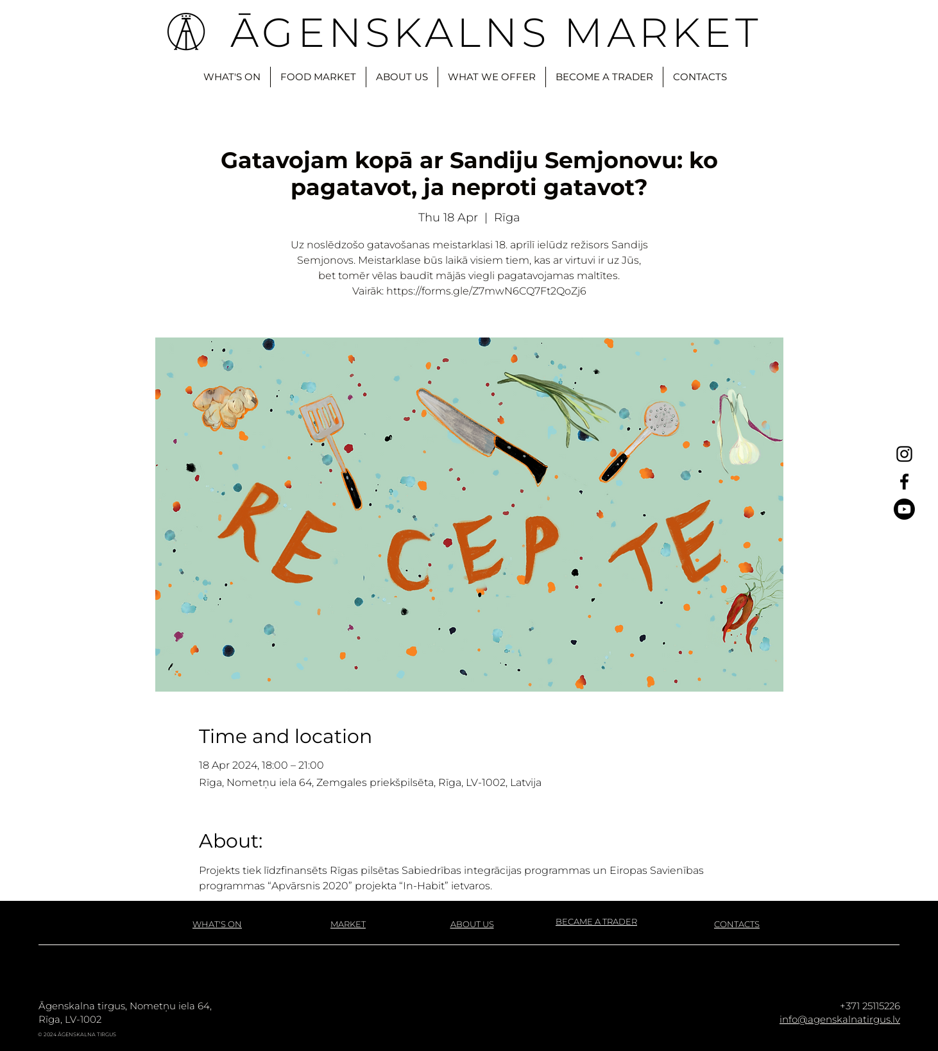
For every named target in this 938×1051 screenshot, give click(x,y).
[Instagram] (904, 454)
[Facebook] (904, 481)
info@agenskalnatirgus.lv (840, 1019)
